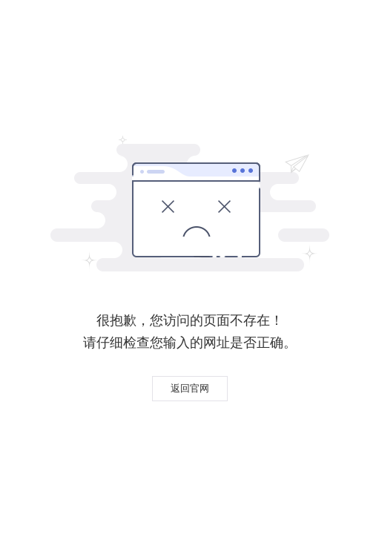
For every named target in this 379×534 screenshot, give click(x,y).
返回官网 (190, 388)
